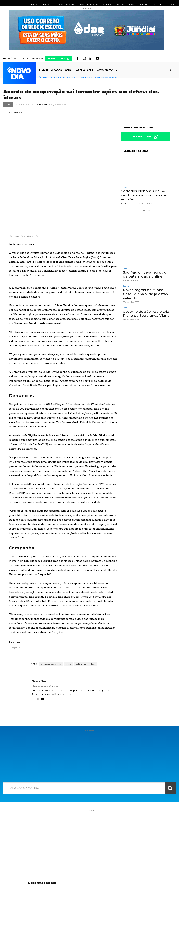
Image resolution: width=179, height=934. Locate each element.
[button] (171, 70)
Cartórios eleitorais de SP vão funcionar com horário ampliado (84, 77)
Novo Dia (17, 113)
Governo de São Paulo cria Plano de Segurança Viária (145, 313)
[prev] (168, 78)
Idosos (68, 620)
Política (124, 188)
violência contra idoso (85, 620)
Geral (8, 104)
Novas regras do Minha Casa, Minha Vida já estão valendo (144, 294)
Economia (127, 286)
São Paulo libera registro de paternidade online (146, 274)
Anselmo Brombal (129, 203)
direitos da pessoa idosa (51, 620)
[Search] (170, 744)
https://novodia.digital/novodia (45, 642)
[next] (174, 78)
